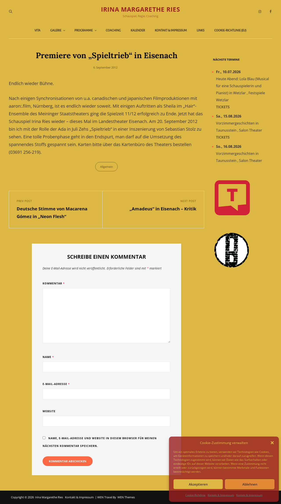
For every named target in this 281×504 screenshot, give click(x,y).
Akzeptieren (198, 484)
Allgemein (106, 167)
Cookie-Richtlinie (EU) (230, 30)
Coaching (113, 30)
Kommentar (54, 283)
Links (200, 30)
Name (48, 357)
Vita (37, 30)
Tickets (223, 107)
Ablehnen (249, 484)
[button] (272, 443)
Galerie (58, 30)
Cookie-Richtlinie (195, 495)
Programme (85, 30)
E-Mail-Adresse (56, 384)
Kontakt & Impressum (221, 495)
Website (49, 411)
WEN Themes (126, 497)
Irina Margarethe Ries (140, 9)
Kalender (138, 30)
